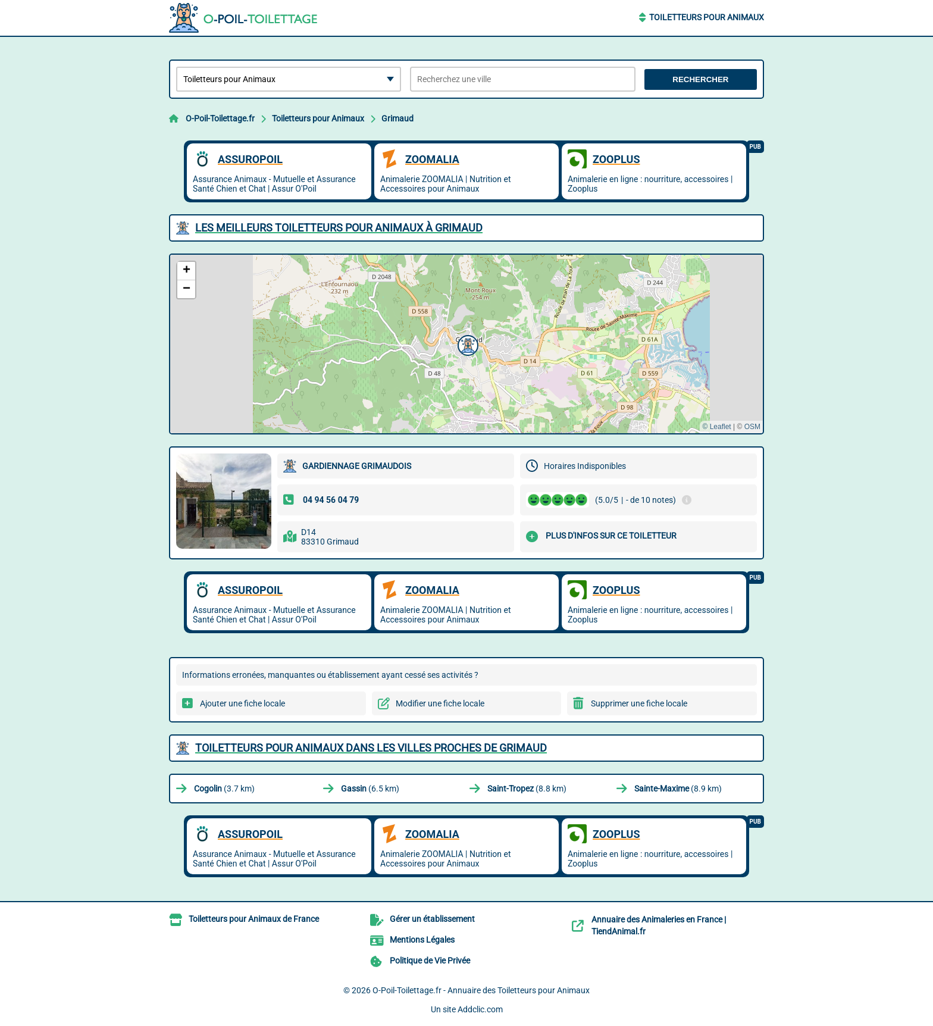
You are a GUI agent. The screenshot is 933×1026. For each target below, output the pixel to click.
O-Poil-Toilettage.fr (220, 118)
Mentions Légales (422, 939)
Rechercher (700, 79)
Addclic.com (480, 1009)
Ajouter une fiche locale (242, 703)
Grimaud (397, 118)
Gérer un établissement (432, 919)
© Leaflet (716, 427)
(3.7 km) (224, 788)
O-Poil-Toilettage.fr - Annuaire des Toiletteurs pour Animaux (481, 990)
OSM (752, 427)
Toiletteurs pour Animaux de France (254, 919)
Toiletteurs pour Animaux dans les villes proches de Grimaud (371, 748)
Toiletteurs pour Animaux (706, 17)
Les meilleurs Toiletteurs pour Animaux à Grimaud (339, 227)
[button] (466, 344)
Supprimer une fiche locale (639, 703)
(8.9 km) (678, 788)
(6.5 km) (370, 788)
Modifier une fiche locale (440, 703)
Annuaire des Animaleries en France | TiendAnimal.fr (658, 925)
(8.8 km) (526, 788)
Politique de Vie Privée (430, 960)
